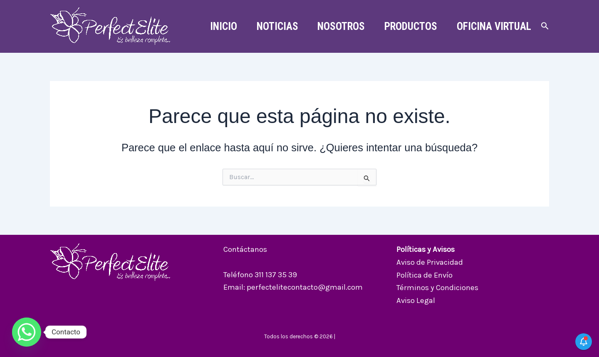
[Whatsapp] (26, 332)
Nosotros (337, 26)
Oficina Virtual (493, 26)
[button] (545, 26)
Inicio (217, 26)
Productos (408, 26)
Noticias (272, 26)
